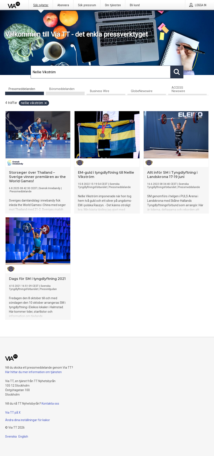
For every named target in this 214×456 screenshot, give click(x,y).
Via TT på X (13, 412)
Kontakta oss (50, 403)
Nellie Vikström (34, 103)
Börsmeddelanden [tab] (62, 89)
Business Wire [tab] (99, 91)
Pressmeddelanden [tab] (22, 89)
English (23, 436)
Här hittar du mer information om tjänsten (33, 372)
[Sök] (101, 72)
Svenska (11, 436)
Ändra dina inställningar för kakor (27, 420)
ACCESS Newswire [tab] (178, 89)
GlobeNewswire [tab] (142, 91)
